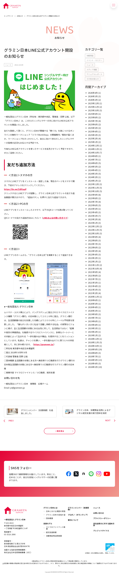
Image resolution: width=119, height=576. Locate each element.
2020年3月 (93, 310)
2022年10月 (93, 233)
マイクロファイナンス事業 (55, 528)
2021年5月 (93, 282)
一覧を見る (59, 431)
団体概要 (49, 518)
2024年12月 (93, 145)
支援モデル (47, 523)
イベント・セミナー (94, 60)
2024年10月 (93, 152)
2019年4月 (93, 324)
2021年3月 (93, 289)
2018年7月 (93, 356)
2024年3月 (93, 173)
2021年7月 (93, 279)
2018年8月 (93, 352)
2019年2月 (93, 331)
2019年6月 (93, 321)
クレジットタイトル (101, 530)
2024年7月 (93, 159)
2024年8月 (93, 156)
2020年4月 (93, 307)
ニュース (8, 65)
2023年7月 (93, 201)
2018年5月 (93, 359)
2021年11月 (93, 265)
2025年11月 (93, 106)
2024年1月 (93, 180)
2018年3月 (93, 366)
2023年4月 (93, 212)
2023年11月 (93, 187)
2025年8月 (93, 117)
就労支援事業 (51, 532)
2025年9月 (93, 113)
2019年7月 (93, 317)
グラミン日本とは (50, 507)
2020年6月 (93, 300)
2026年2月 (93, 99)
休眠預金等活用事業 (54, 536)
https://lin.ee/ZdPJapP (15, 189)
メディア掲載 (92, 69)
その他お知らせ (93, 79)
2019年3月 (93, 328)
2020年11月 (93, 296)
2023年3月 (93, 215)
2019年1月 (93, 335)
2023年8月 (93, 198)
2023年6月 (93, 205)
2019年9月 (93, 314)
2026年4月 (93, 92)
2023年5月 (93, 208)
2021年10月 (93, 268)
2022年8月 (93, 240)
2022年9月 (93, 236)
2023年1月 (93, 222)
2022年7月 (93, 243)
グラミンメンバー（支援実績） (78, 508)
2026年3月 (93, 96)
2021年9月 (93, 272)
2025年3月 (93, 134)
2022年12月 (93, 226)
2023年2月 (93, 219)
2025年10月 (93, 110)
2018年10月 (93, 345)
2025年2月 (93, 138)
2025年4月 (93, 131)
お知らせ (20, 16)
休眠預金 (90, 55)
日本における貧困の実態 (55, 511)
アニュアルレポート (94, 74)
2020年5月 (93, 303)
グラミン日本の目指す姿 (55, 514)
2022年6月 (93, 247)
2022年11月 (93, 229)
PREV (11, 421)
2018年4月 (93, 363)
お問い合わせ (98, 513)
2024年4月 (93, 170)
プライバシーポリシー (102, 518)
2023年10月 (93, 191)
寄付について (73, 520)
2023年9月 (93, 194)
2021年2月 (93, 293)
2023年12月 (93, 184)
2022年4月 (93, 254)
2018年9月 (93, 349)
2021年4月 (93, 286)
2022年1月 (93, 261)
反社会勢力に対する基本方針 (103, 524)
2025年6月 (93, 124)
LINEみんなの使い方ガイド (55, 217)
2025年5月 (93, 127)
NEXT (107, 420)
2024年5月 (93, 166)
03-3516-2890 (10, 534)
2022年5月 (93, 250)
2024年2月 (93, 177)
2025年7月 (93, 120)
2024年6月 (93, 163)
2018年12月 (93, 338)
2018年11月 (93, 342)
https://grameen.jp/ (44, 344)
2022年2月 (93, 258)
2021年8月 (93, 275)
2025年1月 (93, 141)
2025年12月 (93, 103)
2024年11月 (93, 149)
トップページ (8, 16)
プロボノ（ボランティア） (78, 514)
